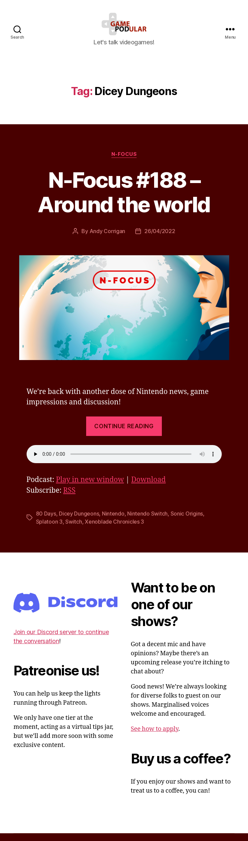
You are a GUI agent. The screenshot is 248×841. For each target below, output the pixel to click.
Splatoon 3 (49, 529)
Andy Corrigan (108, 238)
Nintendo (113, 521)
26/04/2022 (159, 238)
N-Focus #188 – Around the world (124, 200)
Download (148, 487)
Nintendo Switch (147, 521)
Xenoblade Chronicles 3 (114, 529)
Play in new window (90, 487)
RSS (69, 498)
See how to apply (154, 737)
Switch (73, 529)
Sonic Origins (187, 521)
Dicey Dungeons (79, 521)
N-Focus (124, 162)
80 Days (46, 521)
